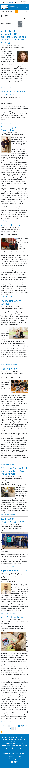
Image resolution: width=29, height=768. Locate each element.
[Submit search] (16, 11)
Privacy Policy (15, 753)
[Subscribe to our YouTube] (17, 762)
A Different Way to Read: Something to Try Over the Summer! (14, 470)
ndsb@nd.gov (19, 749)
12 (27, 726)
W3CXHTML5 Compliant (12, 759)
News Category (6, 23)
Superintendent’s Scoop (14, 570)
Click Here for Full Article (8, 87)
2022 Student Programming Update (12, 520)
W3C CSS (11, 756)
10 (21, 726)
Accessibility (23, 753)
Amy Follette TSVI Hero (7, 464)
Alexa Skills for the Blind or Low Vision (14, 93)
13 (10, 728)
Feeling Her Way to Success (11, 302)
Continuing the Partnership (9, 129)
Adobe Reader (6, 753)
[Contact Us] (12, 762)
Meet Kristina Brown (12, 224)
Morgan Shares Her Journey (9, 365)
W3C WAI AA (18, 756)
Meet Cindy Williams (12, 617)
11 (24, 726)
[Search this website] (8, 11)
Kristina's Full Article (7, 297)
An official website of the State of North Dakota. (9, 1)
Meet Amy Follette (11, 368)
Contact (22, 759)
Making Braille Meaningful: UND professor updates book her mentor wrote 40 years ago (14, 36)
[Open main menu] (26, 11)
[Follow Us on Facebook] (15, 762)
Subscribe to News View (1, 732)
